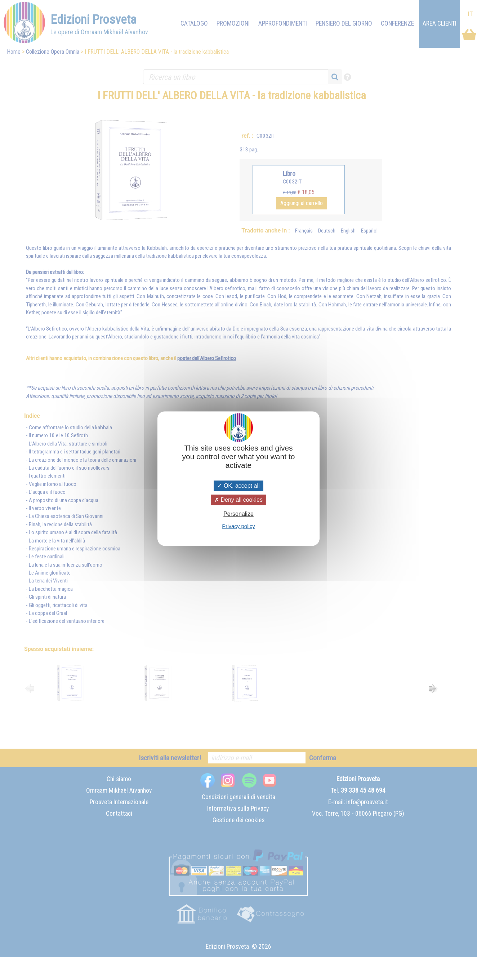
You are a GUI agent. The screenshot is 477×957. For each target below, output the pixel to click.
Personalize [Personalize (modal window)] (238, 514)
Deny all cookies (238, 500)
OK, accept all (238, 486)
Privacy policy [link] (238, 526)
